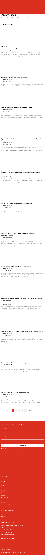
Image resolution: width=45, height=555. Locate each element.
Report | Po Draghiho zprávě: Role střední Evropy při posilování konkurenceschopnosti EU (18, 234)
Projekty (3, 495)
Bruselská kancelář (5, 505)
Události (3, 490)
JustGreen (4, 46)
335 (25, 410)
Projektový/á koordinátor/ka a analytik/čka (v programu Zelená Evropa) (20, 172)
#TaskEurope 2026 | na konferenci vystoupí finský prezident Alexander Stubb (22, 331)
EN (2, 541)
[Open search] (4, 476)
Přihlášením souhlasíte (14, 448)
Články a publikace (5, 497)
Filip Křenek (5, 302)
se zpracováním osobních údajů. (19, 448)
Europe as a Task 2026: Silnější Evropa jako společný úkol (16, 266)
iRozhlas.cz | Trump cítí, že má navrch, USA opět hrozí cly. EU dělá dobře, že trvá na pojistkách (21, 299)
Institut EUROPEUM (7, 79)
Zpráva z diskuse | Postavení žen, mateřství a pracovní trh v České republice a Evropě (22, 140)
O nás (2, 487)
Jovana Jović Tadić (7, 48)
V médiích (3, 500)
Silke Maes (21, 48)
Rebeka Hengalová (15, 48)
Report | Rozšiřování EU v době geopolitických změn (15, 392)
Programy (3, 492)
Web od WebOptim (5, 549)
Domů (2, 485)
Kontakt (3, 502)
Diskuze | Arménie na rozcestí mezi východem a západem (16, 107)
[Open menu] (42, 7)
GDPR (2, 514)
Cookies (3, 516)
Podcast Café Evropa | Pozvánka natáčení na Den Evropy (16, 203)
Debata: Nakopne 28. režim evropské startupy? (13, 363)
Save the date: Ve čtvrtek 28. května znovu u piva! (14, 77)
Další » (30, 410)
